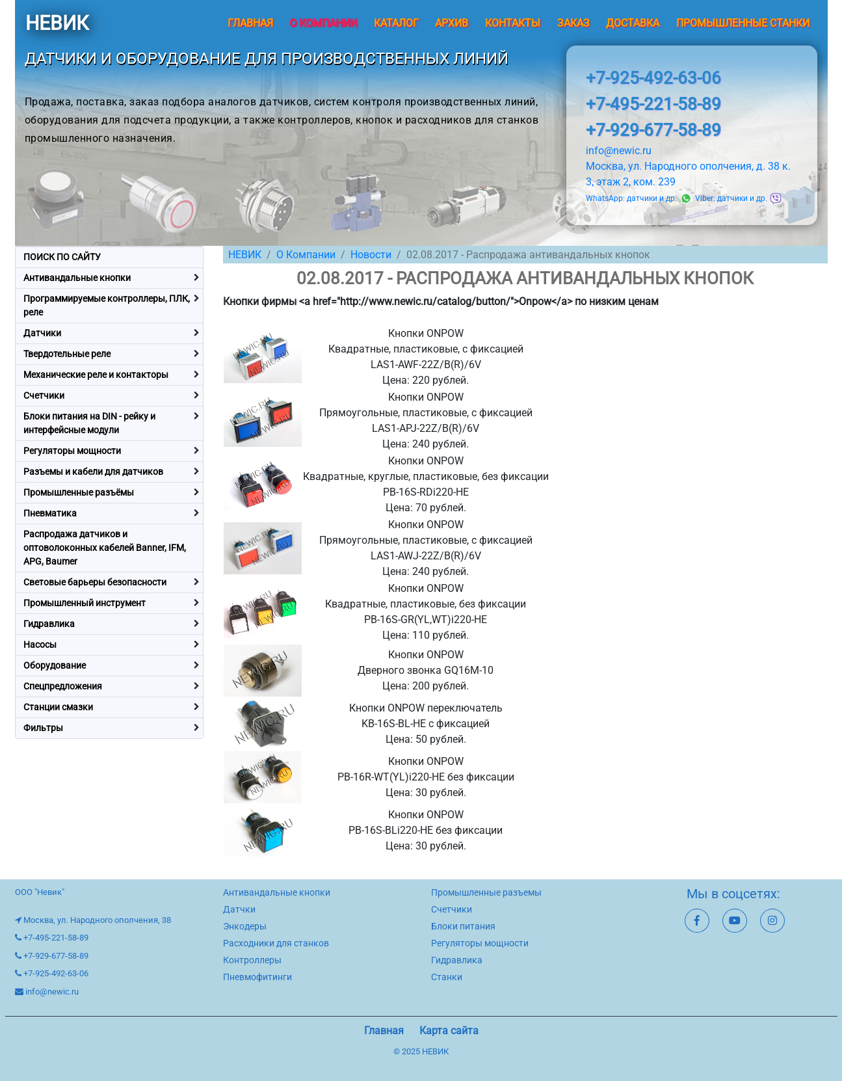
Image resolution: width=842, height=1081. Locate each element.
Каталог (396, 23)
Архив (451, 23)
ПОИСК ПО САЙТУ (62, 257)
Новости (370, 254)
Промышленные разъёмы (78, 492)
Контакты (512, 23)
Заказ (573, 23)
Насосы (40, 644)
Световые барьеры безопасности (94, 582)
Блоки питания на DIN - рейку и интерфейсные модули (89, 423)
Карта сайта (449, 1030)
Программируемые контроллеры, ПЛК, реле (106, 305)
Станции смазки (58, 707)
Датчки (239, 909)
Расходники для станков (276, 943)
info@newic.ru (618, 150)
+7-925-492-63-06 (653, 78)
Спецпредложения (62, 686)
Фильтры (43, 728)
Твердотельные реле (67, 354)
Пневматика (50, 513)
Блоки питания (463, 926)
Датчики (42, 333)
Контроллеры (252, 960)
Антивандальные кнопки (77, 278)
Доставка (632, 23)
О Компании (305, 254)
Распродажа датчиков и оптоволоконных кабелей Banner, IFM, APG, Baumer (104, 548)
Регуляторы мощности (72, 451)
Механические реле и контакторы (95, 374)
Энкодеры (245, 926)
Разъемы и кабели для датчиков (93, 471)
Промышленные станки (742, 23)
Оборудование (54, 665)
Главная (250, 23)
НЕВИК (56, 23)
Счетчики (43, 395)
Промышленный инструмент (84, 603)
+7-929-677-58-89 (653, 130)
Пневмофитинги (257, 977)
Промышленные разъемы (486, 892)
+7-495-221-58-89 (653, 104)
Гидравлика (49, 624)
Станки (446, 977)
